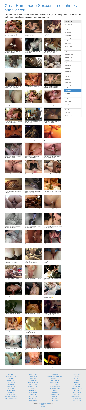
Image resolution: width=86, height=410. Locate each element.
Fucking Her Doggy (69, 54)
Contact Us (43, 404)
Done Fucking (68, 38)
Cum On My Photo (33, 374)
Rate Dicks (55, 390)
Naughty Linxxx (55, 374)
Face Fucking (67, 40)
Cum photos (10, 374)
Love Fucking (67, 96)
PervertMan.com (32, 390)
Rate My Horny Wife (33, 380)
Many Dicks (54, 398)
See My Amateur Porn (54, 380)
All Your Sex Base (33, 392)
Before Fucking (68, 32)
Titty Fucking (67, 109)
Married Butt (54, 396)
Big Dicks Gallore (10, 384)
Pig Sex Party (55, 384)
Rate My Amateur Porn (11, 376)
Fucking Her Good (69, 57)
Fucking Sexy (67, 76)
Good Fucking (68, 82)
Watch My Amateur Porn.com (11, 396)
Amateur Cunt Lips (11, 386)
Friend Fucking (68, 49)
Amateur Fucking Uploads (76, 396)
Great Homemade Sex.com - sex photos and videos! (41, 7)
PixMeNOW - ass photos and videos (54, 376)
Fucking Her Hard (68, 60)
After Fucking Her (68, 24)
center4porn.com (32, 394)
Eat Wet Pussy (11, 392)
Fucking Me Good (11, 394)
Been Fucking (68, 29)
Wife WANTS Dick (33, 376)
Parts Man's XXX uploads (55, 382)
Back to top (43, 406)
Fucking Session (68, 74)
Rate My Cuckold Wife (76, 388)
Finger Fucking (68, 43)
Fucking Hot (67, 68)
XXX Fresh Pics (77, 390)
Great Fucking (68, 85)
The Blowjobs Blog (11, 378)
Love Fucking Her (68, 98)
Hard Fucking (67, 87)
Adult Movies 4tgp (33, 396)
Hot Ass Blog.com (11, 382)
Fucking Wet (67, 79)
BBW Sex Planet (32, 398)
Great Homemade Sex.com (44, 403)
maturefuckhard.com (33, 384)
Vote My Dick (33, 378)
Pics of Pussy (55, 392)
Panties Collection (11, 390)
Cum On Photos (77, 374)
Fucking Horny (68, 65)
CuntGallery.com (10, 380)
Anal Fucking (67, 27)
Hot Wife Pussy (77, 384)
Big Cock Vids (77, 378)
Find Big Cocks (77, 380)
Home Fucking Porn (55, 378)
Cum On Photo (55, 400)
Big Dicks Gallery (76, 382)
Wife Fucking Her (68, 115)
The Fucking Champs (76, 398)
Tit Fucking (67, 107)
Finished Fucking (68, 46)
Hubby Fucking (68, 90)
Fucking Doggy (68, 51)
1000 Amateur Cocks (54, 394)
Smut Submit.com (77, 400)
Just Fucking (67, 93)
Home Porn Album (77, 386)
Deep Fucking (68, 35)
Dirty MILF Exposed (33, 400)
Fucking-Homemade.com (55, 386)
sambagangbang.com (32, 386)
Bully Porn (33, 388)
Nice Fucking (67, 104)
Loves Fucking (68, 101)
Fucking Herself (68, 62)
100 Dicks (77, 376)
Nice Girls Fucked (77, 392)
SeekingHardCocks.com (33, 382)
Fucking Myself (68, 71)
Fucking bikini (77, 394)
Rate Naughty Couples (55, 388)
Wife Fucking (67, 112)
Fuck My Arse (11, 388)
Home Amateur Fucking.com (11, 398)
